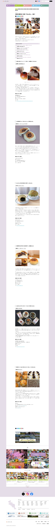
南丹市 (23, 501)
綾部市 (28, 501)
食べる (8, 3)
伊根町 (32, 501)
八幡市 (23, 503)
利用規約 (48, 523)
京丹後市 (19, 502)
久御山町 (45, 501)
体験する (42, 521)
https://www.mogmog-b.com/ (20, 225)
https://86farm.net (18, 407)
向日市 (45, 503)
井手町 (41, 502)
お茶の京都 (28, 509)
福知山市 (28, 503)
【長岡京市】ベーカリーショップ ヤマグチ (21, 48)
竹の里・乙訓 (33, 509)
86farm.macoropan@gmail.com (23, 405)
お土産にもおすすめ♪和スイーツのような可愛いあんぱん (23, 54)
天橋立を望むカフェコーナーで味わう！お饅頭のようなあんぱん (24, 45)
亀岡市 (23, 502)
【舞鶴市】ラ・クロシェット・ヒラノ (21, 53)
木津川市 (37, 503)
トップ (7, 3)
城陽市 (45, 502)
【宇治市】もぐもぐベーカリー (20, 51)
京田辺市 (32, 503)
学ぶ (48, 521)
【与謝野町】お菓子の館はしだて (20, 46)
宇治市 (19, 503)
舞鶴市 (28, 502)
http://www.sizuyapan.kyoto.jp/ (21, 346)
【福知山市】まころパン (19, 58)
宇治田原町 (41, 503)
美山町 (36, 502)
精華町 (32, 502)
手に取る (45, 521)
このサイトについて (39, 523)
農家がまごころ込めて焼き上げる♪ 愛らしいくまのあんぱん (23, 57)
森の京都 (23, 509)
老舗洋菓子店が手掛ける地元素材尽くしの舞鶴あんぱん (23, 52)
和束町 (36, 501)
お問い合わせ (43, 523)
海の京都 (19, 509)
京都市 (16, 10)
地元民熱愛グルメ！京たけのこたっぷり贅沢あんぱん (22, 47)
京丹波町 (41, 501)
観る (36, 521)
